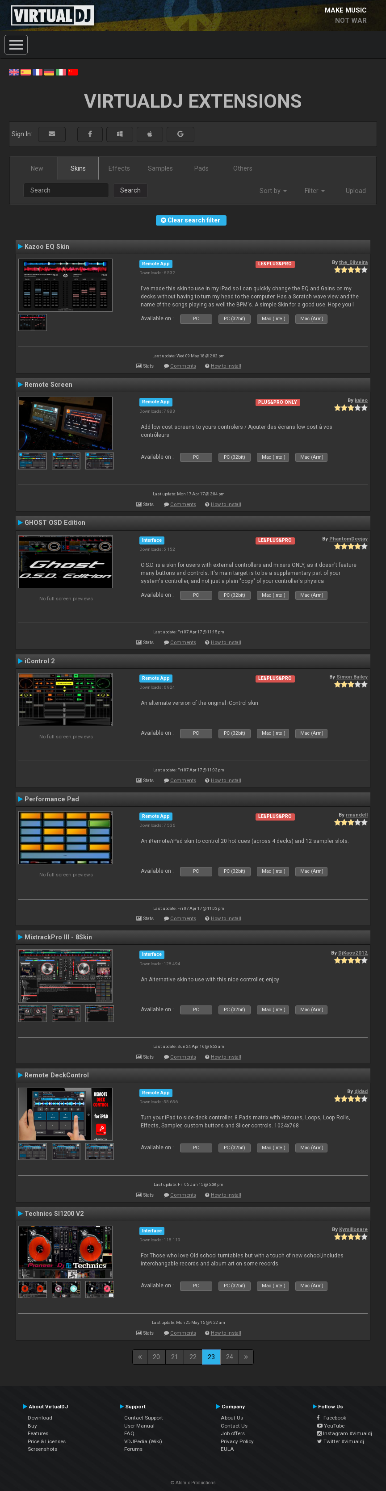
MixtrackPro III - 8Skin (58, 937)
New (37, 168)
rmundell (357, 815)
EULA (227, 1449)
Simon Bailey (352, 677)
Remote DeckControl (57, 1075)
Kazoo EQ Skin (47, 246)
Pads (201, 168)
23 (211, 1357)
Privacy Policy (237, 1441)
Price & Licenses (47, 1441)
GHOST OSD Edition (55, 522)
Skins (78, 168)
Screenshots (42, 1449)
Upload (356, 190)
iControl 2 (40, 661)
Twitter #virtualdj (340, 1441)
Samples (160, 168)
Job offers (233, 1433)
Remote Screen (48, 384)
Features (38, 1433)
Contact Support (143, 1418)
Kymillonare (353, 1229)
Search (130, 190)
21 (174, 1357)
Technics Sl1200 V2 (54, 1213)
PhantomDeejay (348, 539)
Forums (133, 1449)
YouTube (330, 1426)
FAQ (129, 1433)
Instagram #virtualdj (344, 1433)
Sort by (273, 190)
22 (193, 1357)
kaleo (361, 400)
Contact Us (234, 1426)
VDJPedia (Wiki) (143, 1441)
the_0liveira (353, 262)
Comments (183, 366)
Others (242, 168)
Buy (32, 1426)
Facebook (331, 1418)
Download (40, 1418)
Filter (315, 190)
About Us (232, 1418)
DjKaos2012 (353, 953)
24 (229, 1357)
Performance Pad (52, 799)
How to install (226, 366)
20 (156, 1357)
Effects (119, 168)
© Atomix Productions (193, 1483)
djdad (361, 1091)
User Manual (139, 1426)
